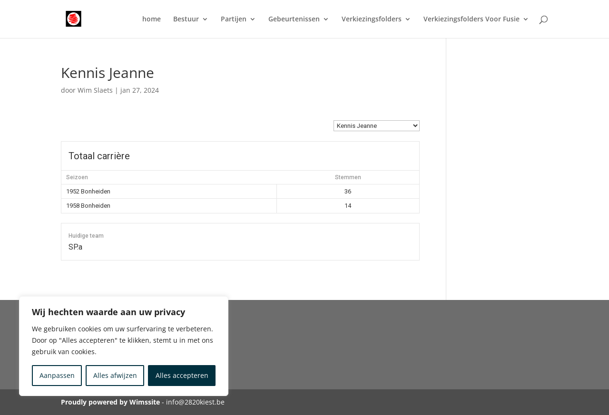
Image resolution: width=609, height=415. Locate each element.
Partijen (233, 19)
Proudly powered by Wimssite (110, 401)
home (151, 19)
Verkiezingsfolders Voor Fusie (471, 19)
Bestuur (186, 19)
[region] (123, 346)
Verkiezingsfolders (372, 19)
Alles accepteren (182, 375)
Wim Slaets (95, 90)
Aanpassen (57, 375)
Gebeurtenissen (294, 19)
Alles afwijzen (115, 375)
